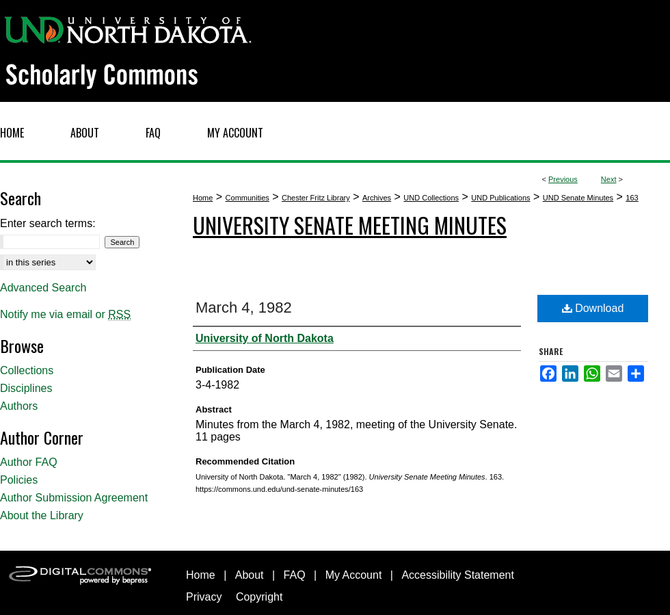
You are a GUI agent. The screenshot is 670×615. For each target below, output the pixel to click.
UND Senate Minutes (578, 198)
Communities (247, 198)
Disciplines (26, 388)
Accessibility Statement (457, 575)
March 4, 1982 (244, 307)
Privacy (204, 597)
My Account (353, 575)
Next (609, 179)
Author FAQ (28, 462)
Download (593, 308)
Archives (376, 198)
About (249, 575)
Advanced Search (43, 287)
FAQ (295, 575)
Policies (19, 480)
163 (632, 198)
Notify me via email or (65, 315)
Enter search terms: (48, 223)
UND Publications (500, 198)
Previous (563, 179)
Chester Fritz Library (316, 198)
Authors (19, 406)
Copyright (259, 597)
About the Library (41, 515)
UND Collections (431, 198)
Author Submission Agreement (74, 497)
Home (203, 198)
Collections (26, 370)
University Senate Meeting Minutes (350, 225)
